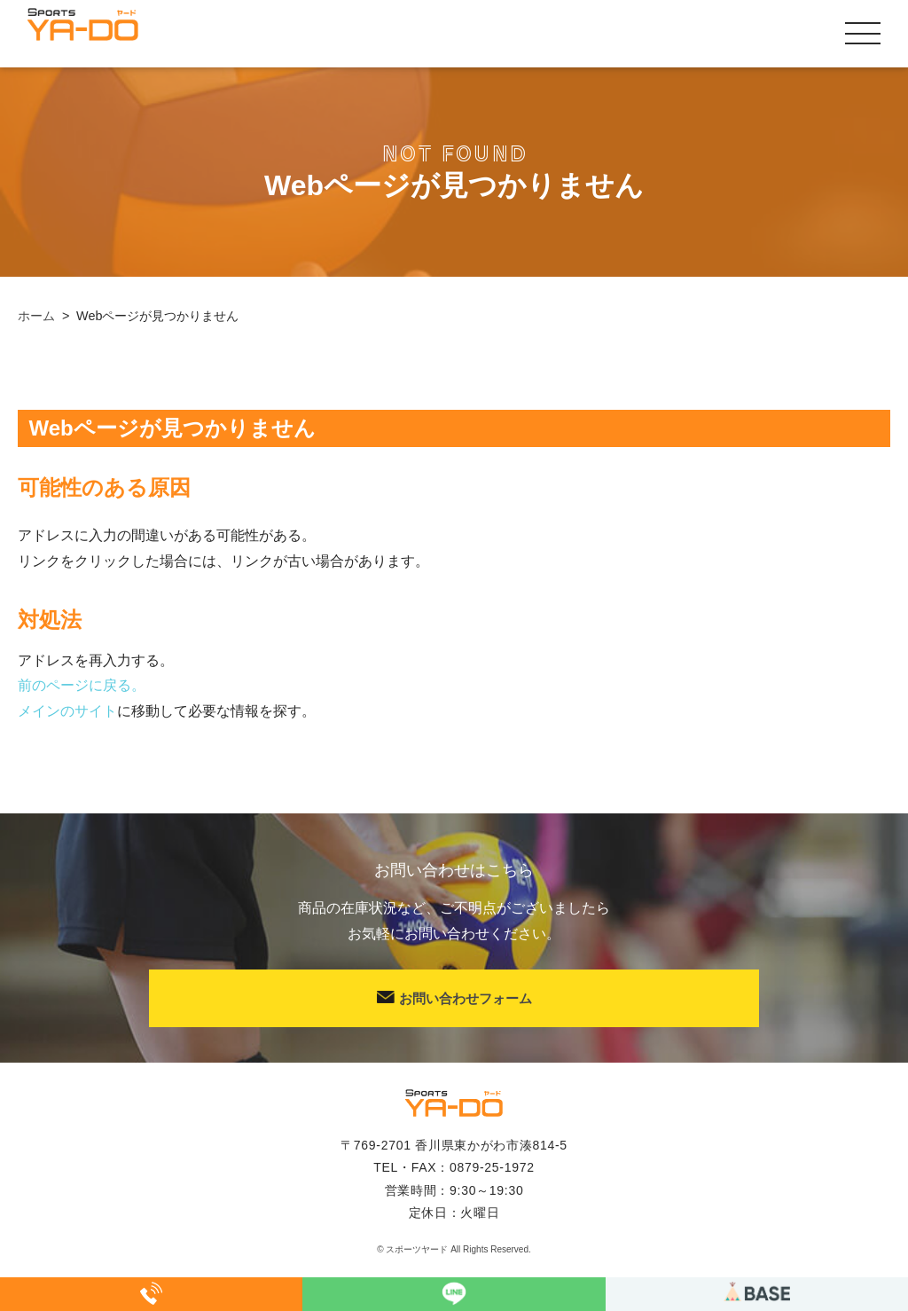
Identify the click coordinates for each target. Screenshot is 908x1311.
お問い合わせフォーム (454, 998)
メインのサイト (67, 710)
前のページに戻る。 (81, 685)
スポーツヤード (417, 1249)
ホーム (36, 316)
